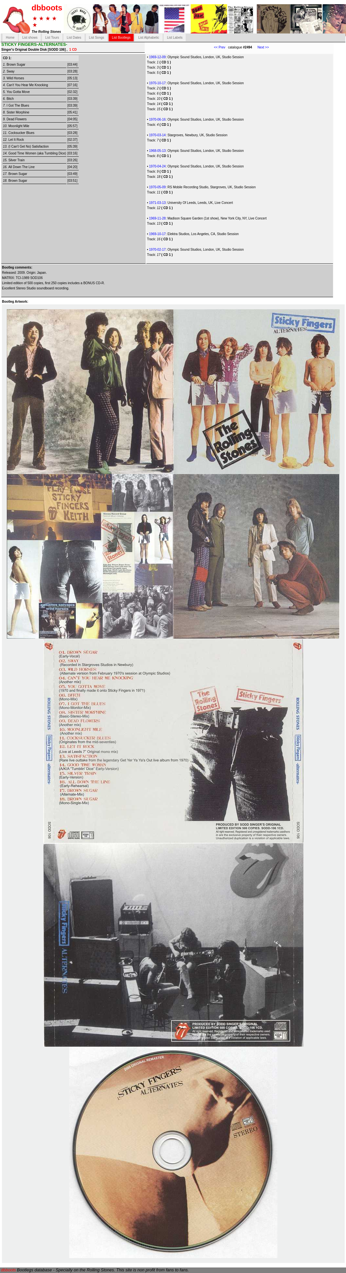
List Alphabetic (148, 37)
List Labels (174, 37)
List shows (29, 37)
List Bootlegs (121, 37)
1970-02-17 (157, 249)
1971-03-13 (157, 203)
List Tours (52, 37)
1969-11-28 (157, 218)
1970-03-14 (157, 135)
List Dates (74, 37)
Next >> (260, 47)
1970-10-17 (157, 83)
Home (10, 37)
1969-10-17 (157, 234)
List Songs (96, 37)
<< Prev (219, 47)
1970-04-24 (157, 166)
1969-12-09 (157, 57)
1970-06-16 (157, 119)
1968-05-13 (157, 150)
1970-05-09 (157, 187)
